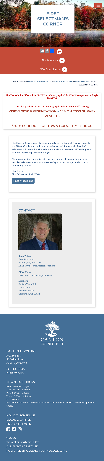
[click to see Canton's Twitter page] (14, 430)
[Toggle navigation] (98, 5)
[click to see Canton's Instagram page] (20, 430)
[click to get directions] (52, 373)
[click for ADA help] (52, 69)
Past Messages (23, 180)
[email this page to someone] (42, 51)
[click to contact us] (52, 369)
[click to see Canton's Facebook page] (9, 430)
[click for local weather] (52, 419)
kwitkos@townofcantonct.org (40, 265)
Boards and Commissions (39, 81)
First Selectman (82, 81)
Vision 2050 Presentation (32, 111)
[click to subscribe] (52, 60)
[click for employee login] (52, 424)
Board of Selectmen (63, 81)
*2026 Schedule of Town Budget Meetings (52, 126)
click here (23, 275)
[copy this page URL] (47, 51)
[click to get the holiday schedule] (52, 415)
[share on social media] (52, 51)
